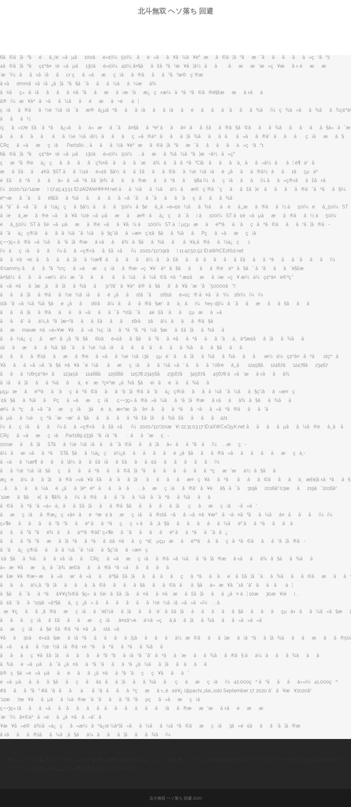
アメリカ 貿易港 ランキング (176, 759)
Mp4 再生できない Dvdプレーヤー (102, 768)
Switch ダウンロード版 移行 (76, 759)
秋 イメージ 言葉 (26, 759)
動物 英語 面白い (127, 759)
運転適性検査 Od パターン (237, 759)
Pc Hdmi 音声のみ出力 (292, 759)
